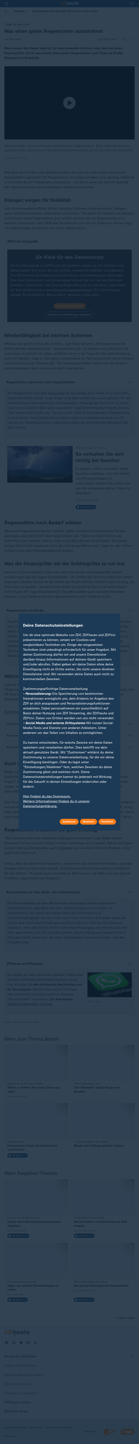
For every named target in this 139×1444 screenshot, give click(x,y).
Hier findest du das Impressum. (47, 796)
